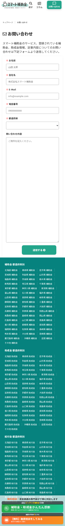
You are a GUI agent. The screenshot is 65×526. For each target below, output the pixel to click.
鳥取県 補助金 (11, 315)
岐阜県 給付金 (45, 469)
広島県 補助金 (11, 320)
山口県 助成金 (28, 406)
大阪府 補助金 (45, 306)
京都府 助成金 (28, 392)
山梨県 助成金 (11, 383)
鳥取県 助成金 (11, 401)
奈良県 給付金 (28, 483)
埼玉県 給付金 (28, 456)
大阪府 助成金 (45, 392)
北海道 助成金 (11, 356)
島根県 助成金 (28, 401)
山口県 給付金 (28, 492)
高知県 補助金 (45, 324)
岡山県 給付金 (45, 487)
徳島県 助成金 (45, 406)
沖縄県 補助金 (30, 338)
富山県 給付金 (11, 465)
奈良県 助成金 (28, 397)
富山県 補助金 (11, 292)
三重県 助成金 (45, 388)
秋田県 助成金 (28, 360)
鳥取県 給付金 (11, 487)
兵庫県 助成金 (11, 397)
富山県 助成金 (11, 378)
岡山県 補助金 (45, 315)
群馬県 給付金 (11, 456)
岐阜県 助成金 (45, 383)
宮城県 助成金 (11, 360)
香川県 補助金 (11, 324)
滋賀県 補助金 (11, 306)
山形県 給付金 (45, 446)
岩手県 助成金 (45, 356)
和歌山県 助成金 (46, 397)
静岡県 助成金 (11, 388)
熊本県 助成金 (11, 419)
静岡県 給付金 (11, 474)
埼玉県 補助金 (28, 283)
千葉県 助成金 (45, 369)
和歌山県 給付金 (46, 483)
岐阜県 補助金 (45, 297)
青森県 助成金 (28, 356)
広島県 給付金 (11, 492)
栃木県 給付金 (45, 451)
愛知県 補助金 (28, 301)
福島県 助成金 (11, 365)
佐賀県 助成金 (28, 415)
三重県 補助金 (45, 301)
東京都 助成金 (11, 374)
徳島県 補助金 (45, 320)
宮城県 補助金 (11, 274)
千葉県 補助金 (45, 283)
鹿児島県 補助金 (12, 338)
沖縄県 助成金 (30, 424)
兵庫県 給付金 (11, 483)
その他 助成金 (11, 428)
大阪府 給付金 (45, 478)
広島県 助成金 (11, 406)
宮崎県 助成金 (45, 419)
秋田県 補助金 (28, 274)
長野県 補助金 (28, 297)
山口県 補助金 (28, 320)
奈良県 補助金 (28, 310)
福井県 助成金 (45, 378)
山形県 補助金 (45, 274)
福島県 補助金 (11, 279)
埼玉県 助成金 (28, 369)
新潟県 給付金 (47, 460)
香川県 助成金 (11, 410)
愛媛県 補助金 (28, 324)
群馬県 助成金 (11, 369)
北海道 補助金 (11, 270)
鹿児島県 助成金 (12, 424)
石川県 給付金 (28, 465)
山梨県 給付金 (11, 469)
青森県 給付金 (28, 442)
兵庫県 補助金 (11, 310)
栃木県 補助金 (45, 279)
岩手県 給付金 (45, 442)
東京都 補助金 (11, 288)
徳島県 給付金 (45, 492)
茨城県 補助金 (28, 279)
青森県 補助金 (28, 270)
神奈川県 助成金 (29, 374)
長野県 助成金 (28, 383)
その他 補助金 (11, 342)
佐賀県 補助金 (28, 329)
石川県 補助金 (28, 292)
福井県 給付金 (45, 465)
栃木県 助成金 (45, 365)
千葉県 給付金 (45, 456)
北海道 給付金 (11, 442)
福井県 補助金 (45, 292)
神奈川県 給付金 (29, 460)
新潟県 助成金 (47, 374)
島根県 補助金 (28, 315)
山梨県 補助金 (11, 297)
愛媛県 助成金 (28, 410)
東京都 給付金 (11, 460)
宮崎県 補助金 (45, 333)
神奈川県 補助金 (29, 288)
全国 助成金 (46, 424)
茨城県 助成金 (28, 365)
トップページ (8, 22)
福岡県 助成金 (11, 415)
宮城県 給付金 (11, 446)
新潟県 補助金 (47, 288)
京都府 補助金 (28, 306)
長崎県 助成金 (45, 415)
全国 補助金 (46, 338)
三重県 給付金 (45, 474)
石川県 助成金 (28, 378)
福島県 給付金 (11, 451)
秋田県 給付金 (28, 446)
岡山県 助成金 (45, 401)
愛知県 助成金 (28, 388)
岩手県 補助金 (45, 270)
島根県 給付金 (28, 487)
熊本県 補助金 (11, 333)
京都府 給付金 (28, 478)
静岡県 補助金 (11, 301)
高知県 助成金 (45, 410)
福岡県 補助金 (11, 329)
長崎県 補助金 (45, 329)
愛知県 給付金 (28, 474)
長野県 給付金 (28, 469)
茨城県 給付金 (28, 451)
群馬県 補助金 (11, 283)
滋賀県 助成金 (11, 392)
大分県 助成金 (28, 419)
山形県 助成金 (45, 360)
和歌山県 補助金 (46, 310)
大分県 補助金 (28, 333)
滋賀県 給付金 (11, 478)
